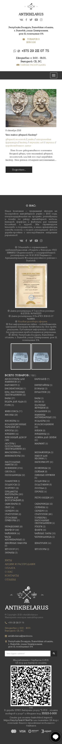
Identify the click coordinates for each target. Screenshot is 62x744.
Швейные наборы (16, 543)
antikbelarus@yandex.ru (20, 636)
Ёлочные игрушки (40, 406)
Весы (38, 401)
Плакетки (11, 481)
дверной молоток (15, 139)
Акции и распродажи (20, 564)
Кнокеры (10, 421)
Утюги (38, 526)
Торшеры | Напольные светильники (43, 520)
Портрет (10, 488)
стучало (50, 142)
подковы (40, 481)
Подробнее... (19, 169)
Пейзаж (39, 471)
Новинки (11, 468)
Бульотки (40, 392)
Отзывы (10, 579)
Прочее (39, 491)
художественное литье (18, 145)
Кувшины (40, 434)
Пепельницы (13, 475)
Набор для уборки (41, 457)
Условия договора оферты (32, 321)
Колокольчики (44, 424)
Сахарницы (42, 504)
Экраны (9, 552)
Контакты (12, 575)
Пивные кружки (45, 475)
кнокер (23, 142)
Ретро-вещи (42, 497)
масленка (11, 452)
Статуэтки (11, 514)
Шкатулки (41, 543)
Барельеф (40, 379)
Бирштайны (42, 385)
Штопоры (40, 549)
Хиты (8, 560)
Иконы (9, 414)
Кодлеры (40, 421)
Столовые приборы (11, 519)
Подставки (42, 484)
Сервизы (40, 507)
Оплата (10, 567)
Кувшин (10, 434)
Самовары (11, 504)
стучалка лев (36, 142)
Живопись (11, 411)
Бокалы (39, 388)
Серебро (10, 511)
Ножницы (41, 468)
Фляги (38, 530)
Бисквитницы (14, 388)
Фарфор (9, 530)
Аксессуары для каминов (15, 380)
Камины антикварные (43, 416)
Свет (7, 507)
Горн (8, 405)
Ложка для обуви (45, 437)
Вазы (8, 398)
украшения (12, 526)
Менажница (42, 452)
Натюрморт (42, 462)
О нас (9, 571)
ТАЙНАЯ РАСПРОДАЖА (31, 65)
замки (31, 139)
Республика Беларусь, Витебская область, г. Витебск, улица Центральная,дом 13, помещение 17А (31, 30)
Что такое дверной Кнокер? (21, 135)
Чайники (10, 533)
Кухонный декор (15, 437)
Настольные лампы (12, 463)
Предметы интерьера (11, 493)
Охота (8, 471)
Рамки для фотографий (13, 499)
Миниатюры (13, 456)
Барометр (11, 385)
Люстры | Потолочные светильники (13, 446)
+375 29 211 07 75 (35, 51)
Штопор (10, 549)
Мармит (40, 443)
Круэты (9, 430)
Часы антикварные (13, 538)
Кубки (38, 430)
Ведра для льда (14, 401)
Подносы (11, 484)
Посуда (39, 488)
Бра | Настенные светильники (15, 393)
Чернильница (43, 537)
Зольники (41, 411)
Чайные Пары (43, 533)
